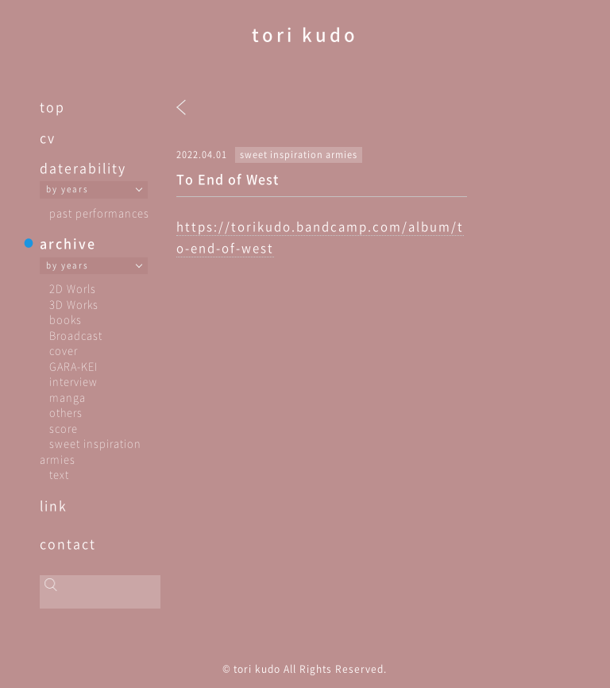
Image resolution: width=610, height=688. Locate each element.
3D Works (73, 303)
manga (67, 396)
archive (68, 243)
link (54, 505)
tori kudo (305, 34)
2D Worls (72, 288)
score (63, 427)
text (59, 473)
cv (48, 137)
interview (73, 380)
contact (68, 543)
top (52, 106)
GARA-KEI (73, 365)
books (65, 319)
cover (63, 350)
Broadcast (75, 334)
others (66, 411)
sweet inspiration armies (298, 154)
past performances (99, 212)
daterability (83, 167)
